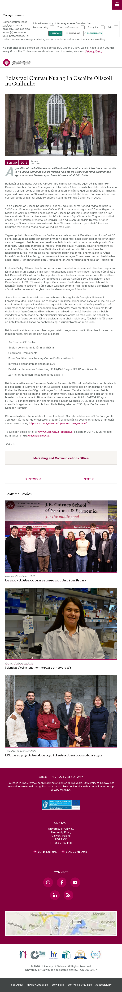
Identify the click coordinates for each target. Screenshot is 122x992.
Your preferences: (68, 27)
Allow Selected (94, 33)
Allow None (74, 33)
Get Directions (47, 852)
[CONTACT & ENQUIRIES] (81, 985)
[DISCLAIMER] (18, 985)
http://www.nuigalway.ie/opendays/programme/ (58, 423)
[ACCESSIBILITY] (104, 985)
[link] (23, 954)
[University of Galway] (16, 63)
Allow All (56, 33)
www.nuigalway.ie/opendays (55, 431)
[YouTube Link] (75, 882)
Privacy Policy (94, 51)
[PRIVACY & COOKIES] (39, 985)
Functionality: (41, 27)
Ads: (110, 27)
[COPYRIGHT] (59, 985)
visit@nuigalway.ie (38, 435)
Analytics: (93, 27)
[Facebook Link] (61, 882)
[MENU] (117, 5)
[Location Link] (61, 933)
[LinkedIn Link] (55, 895)
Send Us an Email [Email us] (76, 852)
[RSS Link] (68, 895)
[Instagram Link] (48, 882)
